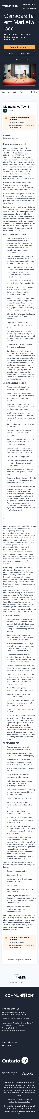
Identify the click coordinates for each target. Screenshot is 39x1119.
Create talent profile (19, 47)
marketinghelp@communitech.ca (19, 1102)
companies (6, 92)
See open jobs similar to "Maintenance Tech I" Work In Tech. (21, 126)
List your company (29, 8)
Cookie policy (23, 982)
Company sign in (29, 4)
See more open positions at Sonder (19, 960)
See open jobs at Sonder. (17, 122)
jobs (15, 92)
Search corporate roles (19, 53)
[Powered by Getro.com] (19, 976)
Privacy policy (14, 982)
